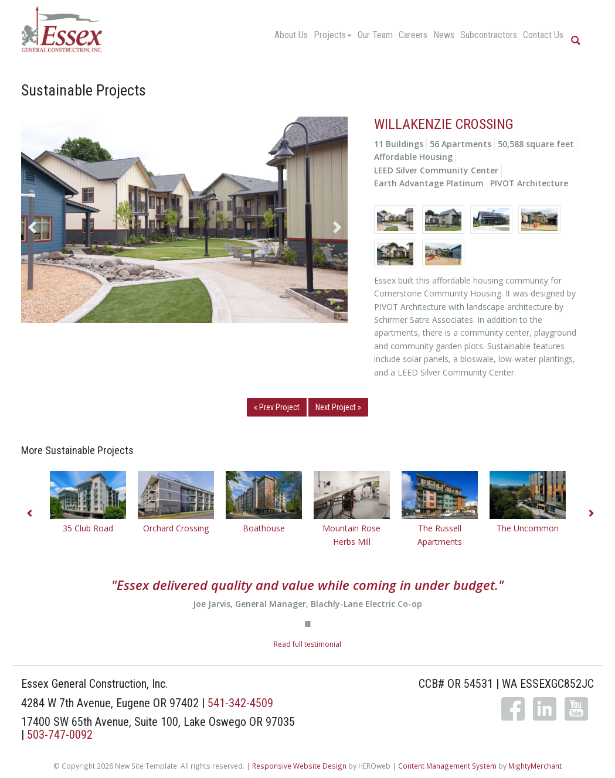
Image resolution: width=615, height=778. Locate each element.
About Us (291, 34)
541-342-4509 (240, 703)
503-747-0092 (60, 735)
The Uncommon (528, 528)
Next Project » (338, 407)
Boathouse (264, 528)
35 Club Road (88, 528)
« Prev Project (277, 407)
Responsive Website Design (299, 765)
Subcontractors (488, 34)
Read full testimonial (307, 644)
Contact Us (543, 34)
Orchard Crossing (176, 528)
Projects (333, 34)
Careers (413, 34)
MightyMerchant (535, 765)
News (443, 34)
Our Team (375, 34)
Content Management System (447, 765)
